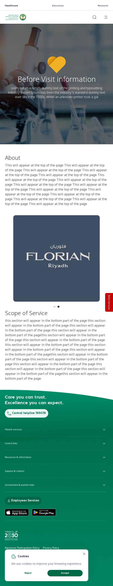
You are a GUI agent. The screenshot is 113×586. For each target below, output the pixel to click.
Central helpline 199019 (26, 413)
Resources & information (56, 457)
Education (58, 6)
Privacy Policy (51, 548)
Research (103, 6)
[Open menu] (105, 17)
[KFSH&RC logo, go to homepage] (16, 20)
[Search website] (94, 17)
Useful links (56, 443)
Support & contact (56, 471)
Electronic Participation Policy (22, 548)
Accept (65, 573)
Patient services (56, 429)
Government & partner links (56, 485)
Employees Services (23, 501)
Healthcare (11, 6)
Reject (28, 573)
